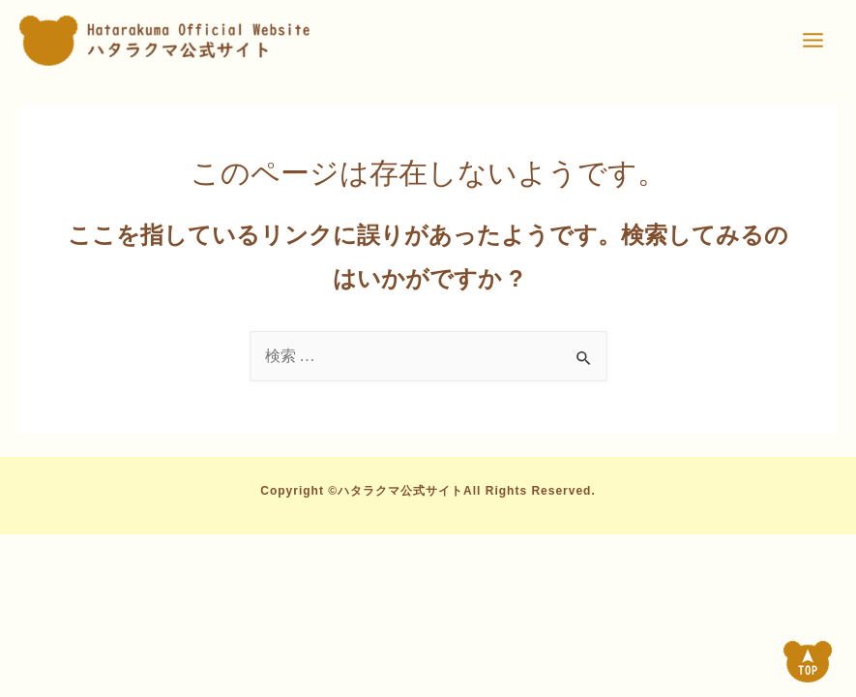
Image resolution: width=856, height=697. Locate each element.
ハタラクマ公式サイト (400, 491)
